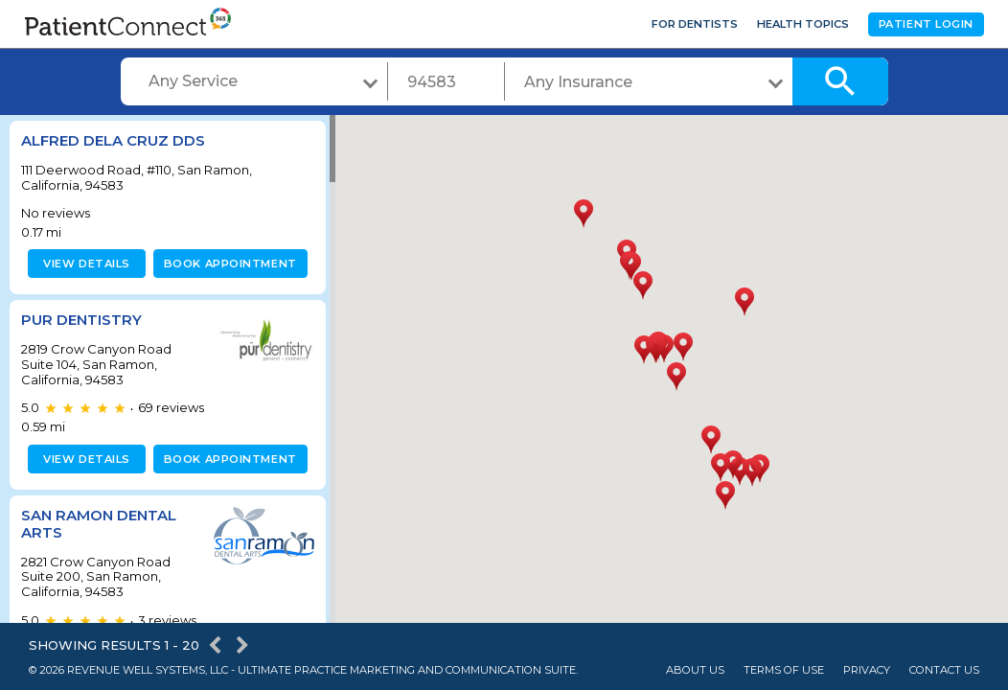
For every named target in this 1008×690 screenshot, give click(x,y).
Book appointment (226, 263)
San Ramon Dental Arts (98, 523)
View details (83, 263)
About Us (695, 670)
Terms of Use (784, 670)
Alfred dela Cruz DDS (113, 140)
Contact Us (944, 670)
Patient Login (926, 24)
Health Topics (803, 24)
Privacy (866, 670)
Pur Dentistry (81, 319)
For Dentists (695, 24)
